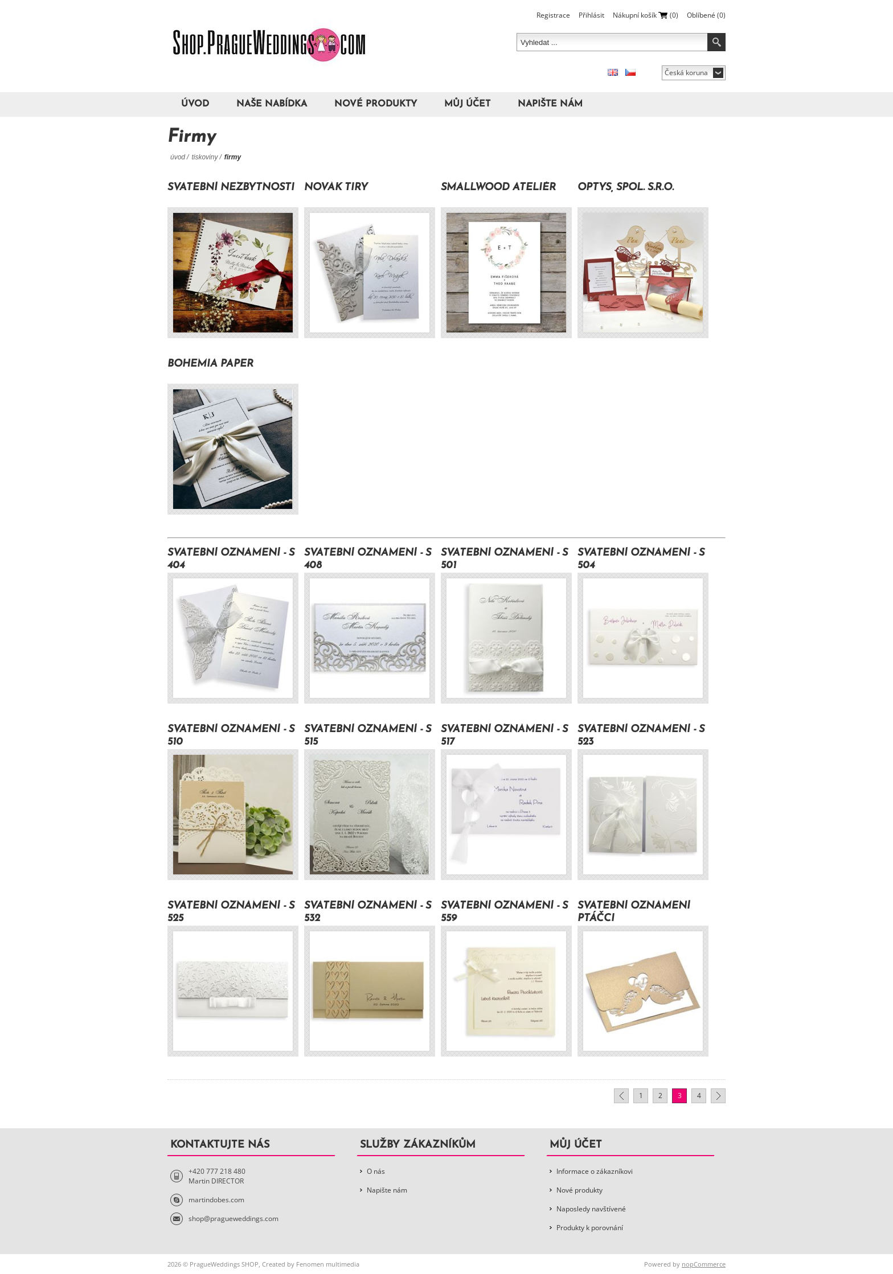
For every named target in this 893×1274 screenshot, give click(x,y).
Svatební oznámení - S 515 (367, 735)
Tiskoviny (204, 157)
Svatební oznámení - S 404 (230, 559)
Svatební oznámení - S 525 (230, 912)
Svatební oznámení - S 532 (367, 912)
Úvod (195, 104)
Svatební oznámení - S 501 (504, 559)
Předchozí (621, 1095)
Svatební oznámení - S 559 (504, 912)
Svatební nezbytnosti (230, 187)
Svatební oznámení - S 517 (504, 735)
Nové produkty (375, 104)
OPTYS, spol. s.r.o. (625, 187)
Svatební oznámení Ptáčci (633, 912)
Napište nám (550, 104)
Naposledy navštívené (591, 1209)
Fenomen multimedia (327, 1264)
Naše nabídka (271, 104)
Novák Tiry (336, 187)
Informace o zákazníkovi (594, 1171)
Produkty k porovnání (589, 1227)
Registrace (553, 15)
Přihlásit (591, 15)
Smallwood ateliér (498, 187)
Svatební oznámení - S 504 (640, 559)
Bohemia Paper (210, 364)
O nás (376, 1171)
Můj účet (467, 104)
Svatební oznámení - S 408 (367, 559)
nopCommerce (704, 1264)
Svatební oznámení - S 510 (230, 735)
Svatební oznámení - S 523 (640, 735)
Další (718, 1095)
